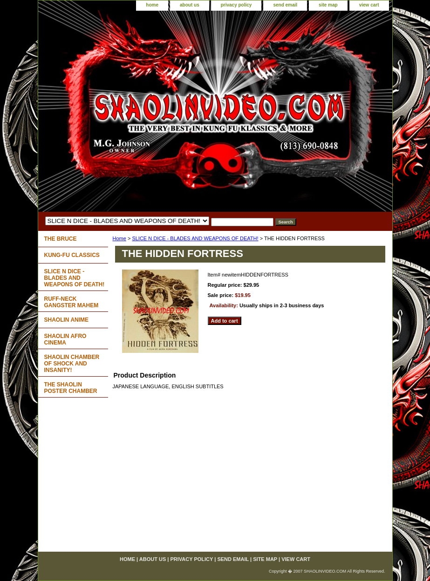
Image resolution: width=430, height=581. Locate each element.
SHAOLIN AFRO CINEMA (65, 339)
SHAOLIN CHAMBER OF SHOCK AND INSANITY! (72, 363)
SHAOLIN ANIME (66, 320)
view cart (369, 4)
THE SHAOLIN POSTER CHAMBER (70, 387)
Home (119, 238)
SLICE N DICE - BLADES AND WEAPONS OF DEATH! (195, 238)
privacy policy (236, 4)
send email (285, 4)
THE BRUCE (60, 239)
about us (189, 4)
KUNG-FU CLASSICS (72, 255)
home (152, 4)
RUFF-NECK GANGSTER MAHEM (71, 302)
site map (328, 4)
